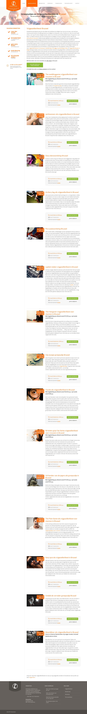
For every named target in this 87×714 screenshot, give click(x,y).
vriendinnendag (57, 85)
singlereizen (32, 677)
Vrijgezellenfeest (32, 3)
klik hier (58, 104)
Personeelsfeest (68, 3)
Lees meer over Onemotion (33, 696)
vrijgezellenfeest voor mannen (52, 530)
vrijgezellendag (63, 366)
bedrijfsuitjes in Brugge (51, 48)
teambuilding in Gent (62, 48)
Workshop (50, 3)
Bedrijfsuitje (42, 3)
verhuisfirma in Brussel (32, 38)
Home (23, 3)
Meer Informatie (72, 101)
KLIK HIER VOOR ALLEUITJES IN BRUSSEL (35, 65)
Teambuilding (58, 3)
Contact (77, 3)
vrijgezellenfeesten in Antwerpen (37, 48)
